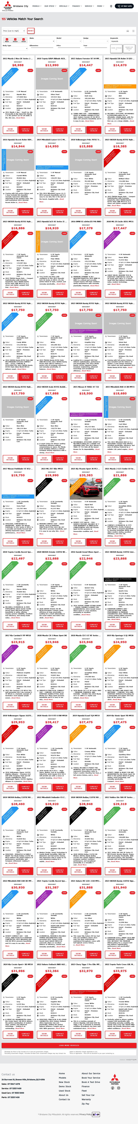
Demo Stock (65, 1086)
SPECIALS (63, 6)
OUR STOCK (49, 6)
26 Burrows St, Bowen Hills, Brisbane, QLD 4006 (23, 1079)
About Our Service (91, 1073)
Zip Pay (85, 1104)
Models (62, 1078)
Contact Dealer (26, 130)
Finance (85, 1086)
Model (59, 38)
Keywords (114, 38)
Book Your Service (91, 1078)
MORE (99, 6)
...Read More (20, 118)
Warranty (86, 1099)
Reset (31, 31)
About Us (63, 1095)
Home (62, 1073)
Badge (85, 38)
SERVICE (88, 6)
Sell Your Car (88, 1095)
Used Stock (64, 1091)
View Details (10, 130)
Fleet (84, 1091)
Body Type (7, 45)
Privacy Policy (85, 1114)
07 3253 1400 (15, 1088)
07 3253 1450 (14, 1097)
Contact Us (64, 1099)
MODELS (35, 6)
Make (32, 38)
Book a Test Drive (91, 1082)
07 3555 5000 (18, 1093)
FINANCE (76, 6)
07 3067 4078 (125, 6)
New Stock (64, 1082)
